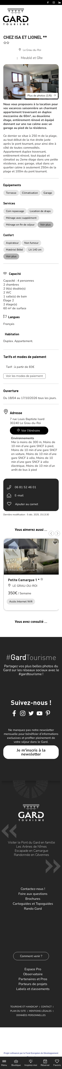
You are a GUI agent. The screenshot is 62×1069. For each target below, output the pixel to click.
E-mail (19, 495)
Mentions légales (40, 1011)
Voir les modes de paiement (24, 376)
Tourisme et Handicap (24, 1006)
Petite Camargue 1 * (24, 580)
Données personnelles (31, 1015)
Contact (46, 1006)
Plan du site (18, 1011)
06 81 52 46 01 (25, 487)
